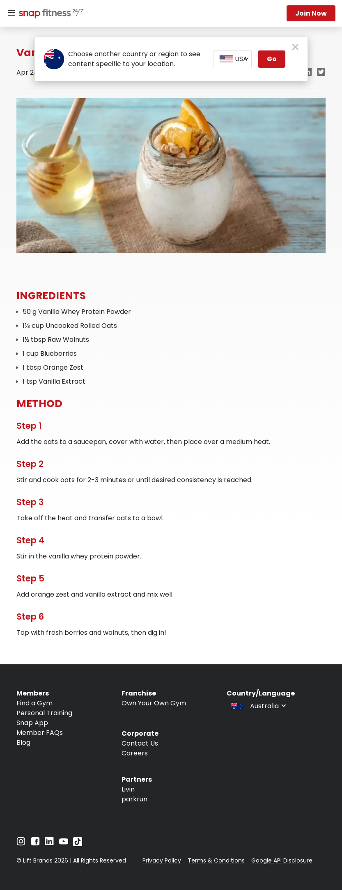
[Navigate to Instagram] (20, 843)
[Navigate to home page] (49, 14)
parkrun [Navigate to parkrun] (134, 799)
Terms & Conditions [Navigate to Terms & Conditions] (216, 860)
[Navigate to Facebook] (35, 843)
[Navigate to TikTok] (77, 844)
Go (272, 59)
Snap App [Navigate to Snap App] (32, 723)
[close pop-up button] (295, 47)
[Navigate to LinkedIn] (49, 843)
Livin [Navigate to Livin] (128, 789)
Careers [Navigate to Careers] (135, 753)
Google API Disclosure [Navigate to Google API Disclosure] (281, 860)
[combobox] (232, 59)
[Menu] (11, 13)
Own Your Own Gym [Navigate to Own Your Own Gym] (154, 703)
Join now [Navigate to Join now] (311, 13)
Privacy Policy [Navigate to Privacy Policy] (161, 860)
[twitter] (321, 72)
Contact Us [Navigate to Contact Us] (140, 743)
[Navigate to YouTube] (63, 843)
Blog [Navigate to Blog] (23, 742)
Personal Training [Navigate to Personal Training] (44, 713)
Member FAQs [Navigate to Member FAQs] (39, 732)
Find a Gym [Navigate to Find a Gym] (34, 703)
